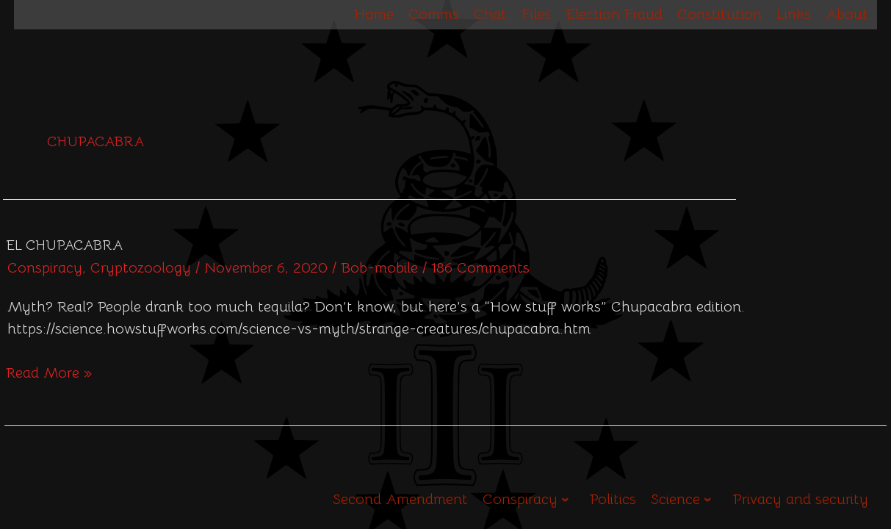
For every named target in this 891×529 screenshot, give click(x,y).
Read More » (49, 372)
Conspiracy (44, 268)
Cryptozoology (140, 268)
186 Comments (480, 268)
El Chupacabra (64, 245)
